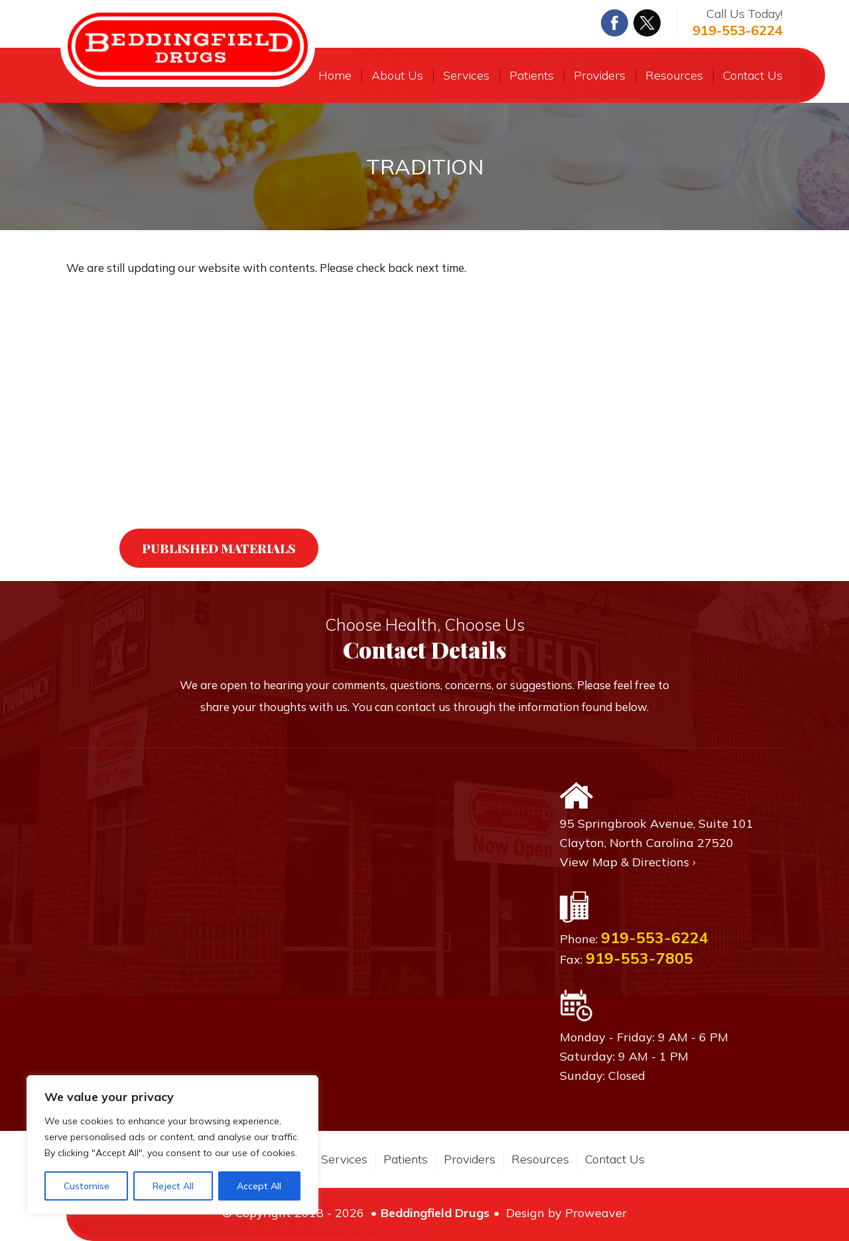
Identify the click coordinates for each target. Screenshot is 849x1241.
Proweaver (596, 1212)
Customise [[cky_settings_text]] (86, 1186)
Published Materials (219, 547)
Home (335, 75)
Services (466, 75)
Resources (674, 75)
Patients (531, 75)
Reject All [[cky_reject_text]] (173, 1186)
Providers (599, 75)
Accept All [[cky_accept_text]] (259, 1186)
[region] (172, 1144)
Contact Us (753, 75)
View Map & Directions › (628, 862)
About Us (397, 75)
